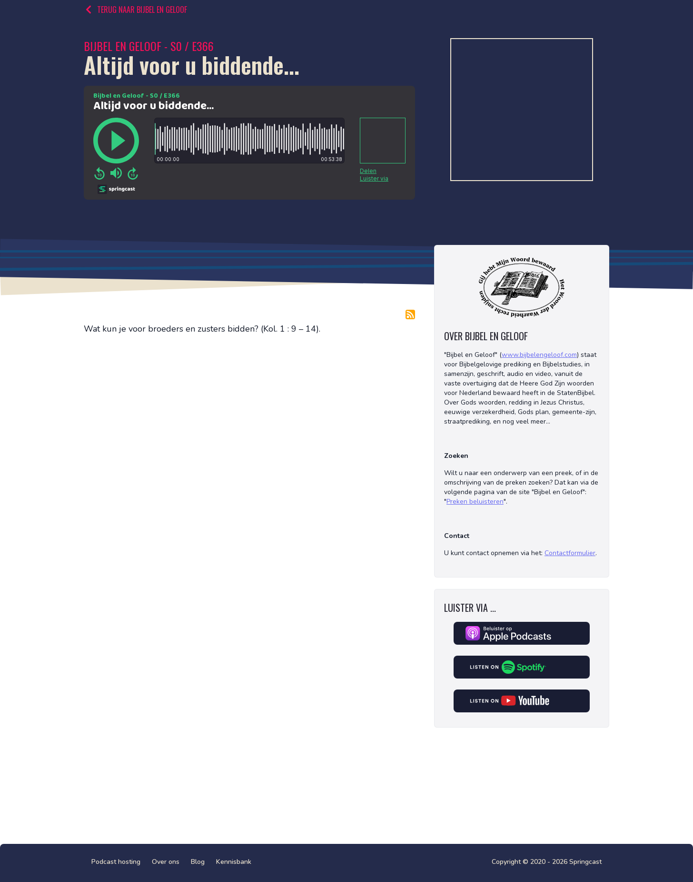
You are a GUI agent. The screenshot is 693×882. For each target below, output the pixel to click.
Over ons (165, 861)
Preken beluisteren (475, 501)
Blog (198, 861)
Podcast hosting (115, 861)
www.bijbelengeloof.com (539, 354)
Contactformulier (569, 553)
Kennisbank (233, 861)
